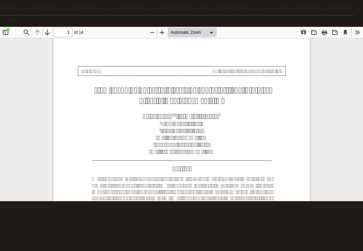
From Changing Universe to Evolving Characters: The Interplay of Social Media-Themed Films (176, 13)
